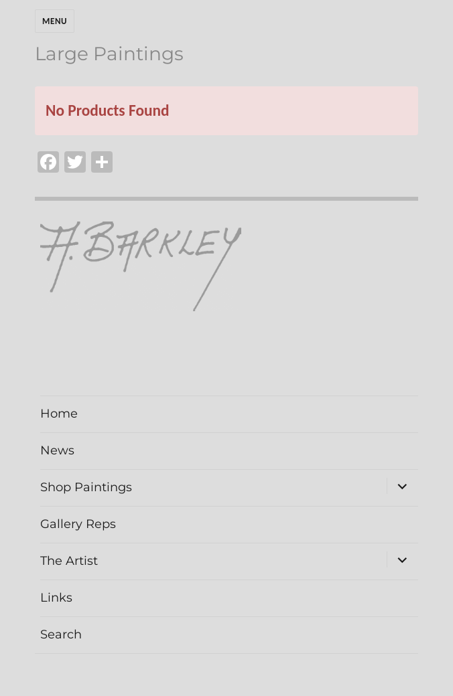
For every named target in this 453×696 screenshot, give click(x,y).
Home (59, 413)
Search (61, 634)
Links (56, 597)
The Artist (69, 560)
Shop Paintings (86, 487)
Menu (54, 21)
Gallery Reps (78, 524)
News (57, 450)
